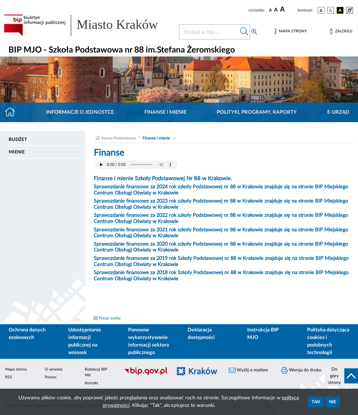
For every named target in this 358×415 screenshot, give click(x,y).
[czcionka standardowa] (270, 10)
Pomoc (51, 377)
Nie (332, 402)
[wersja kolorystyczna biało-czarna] (330, 10)
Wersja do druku (301, 370)
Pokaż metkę (110, 318)
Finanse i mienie (165, 112)
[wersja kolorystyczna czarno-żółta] (340, 10)
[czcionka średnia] (276, 10)
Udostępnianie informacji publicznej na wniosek (84, 341)
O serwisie (53, 369)
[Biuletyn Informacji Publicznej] (146, 374)
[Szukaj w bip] (244, 31)
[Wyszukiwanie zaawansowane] (254, 32)
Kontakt (91, 383)
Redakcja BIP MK (96, 372)
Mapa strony (16, 369)
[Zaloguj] (341, 31)
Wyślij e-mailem (248, 370)
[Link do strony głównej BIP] (88, 25)
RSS (8, 377)
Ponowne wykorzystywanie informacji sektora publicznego (148, 341)
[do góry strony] (341, 376)
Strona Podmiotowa (118, 138)
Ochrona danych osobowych (27, 334)
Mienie (17, 152)
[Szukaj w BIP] (209, 31)
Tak (316, 402)
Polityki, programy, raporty (257, 112)
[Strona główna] (12, 112)
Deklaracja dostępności (201, 334)
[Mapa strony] (290, 31)
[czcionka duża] (287, 9)
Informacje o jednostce (80, 112)
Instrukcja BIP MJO (262, 334)
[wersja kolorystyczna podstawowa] (321, 10)
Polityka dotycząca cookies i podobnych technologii (328, 341)
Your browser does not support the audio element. (136, 164)
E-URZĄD (338, 112)
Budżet (18, 139)
